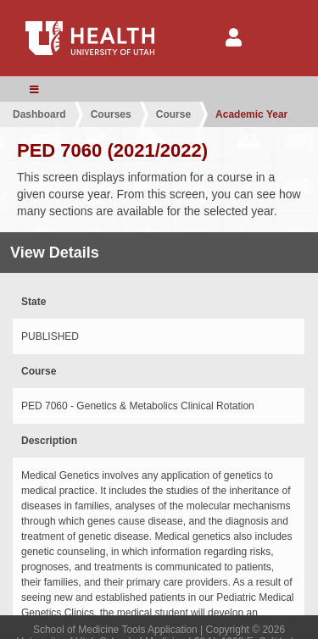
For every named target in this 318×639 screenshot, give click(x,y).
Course (173, 114)
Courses (111, 114)
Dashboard (39, 114)
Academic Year (251, 114)
